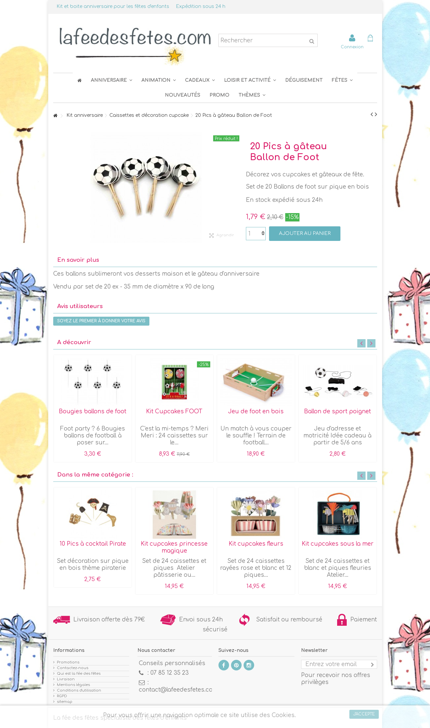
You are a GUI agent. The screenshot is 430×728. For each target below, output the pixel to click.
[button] (342, 80)
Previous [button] (361, 343)
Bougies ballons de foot (92, 411)
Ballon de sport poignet (337, 411)
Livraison (66, 679)
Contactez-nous (72, 668)
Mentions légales (73, 685)
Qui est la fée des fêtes (78, 673)
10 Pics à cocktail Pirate (92, 544)
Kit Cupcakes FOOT (174, 411)
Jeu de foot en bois (256, 411)
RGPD (62, 696)
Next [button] (371, 343)
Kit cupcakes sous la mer (337, 544)
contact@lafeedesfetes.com (178, 690)
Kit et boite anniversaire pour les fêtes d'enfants (113, 6)
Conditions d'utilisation (79, 690)
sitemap (64, 702)
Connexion (352, 47)
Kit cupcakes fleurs (256, 544)
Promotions (68, 662)
